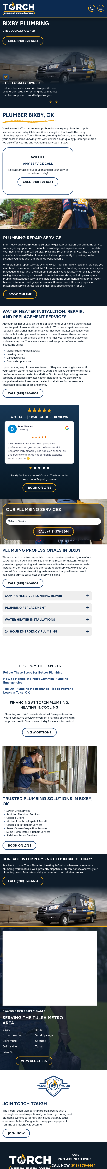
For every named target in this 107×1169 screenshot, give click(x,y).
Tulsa (38, 1046)
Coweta (8, 1052)
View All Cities (34, 1061)
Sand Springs (44, 1035)
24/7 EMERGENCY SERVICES (74, 1159)
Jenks (38, 1029)
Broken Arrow (12, 1035)
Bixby (6, 1029)
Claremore (10, 1040)
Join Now (16, 1133)
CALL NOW (73, 1165)
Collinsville (10, 1046)
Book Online (20, 294)
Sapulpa (40, 1040)
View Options (39, 732)
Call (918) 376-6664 (23, 41)
